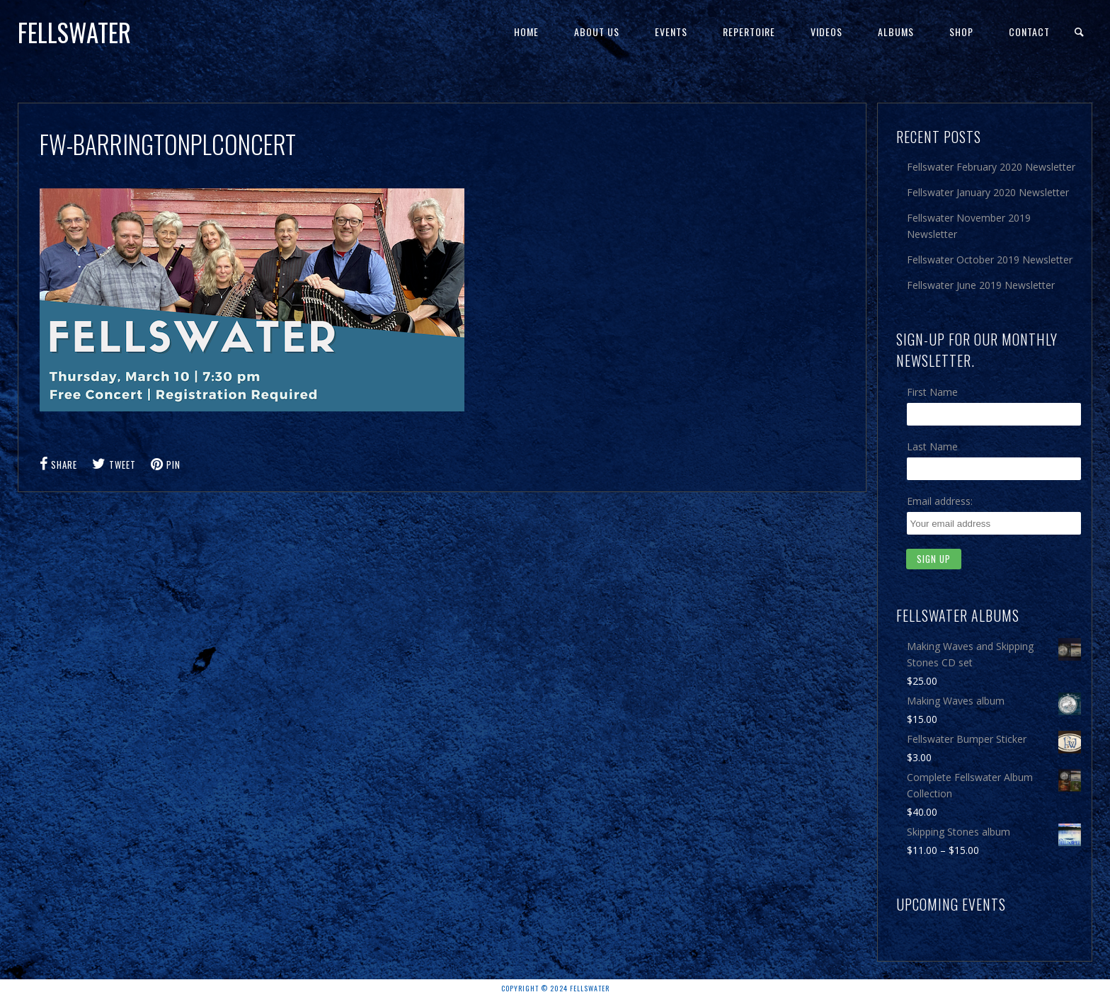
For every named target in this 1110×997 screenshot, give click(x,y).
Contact (1029, 31)
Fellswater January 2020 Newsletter (988, 192)
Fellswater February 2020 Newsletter (991, 166)
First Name (932, 392)
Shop (961, 31)
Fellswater (74, 31)
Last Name (932, 446)
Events (671, 31)
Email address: (940, 501)
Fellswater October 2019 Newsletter (989, 259)
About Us (596, 31)
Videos (826, 31)
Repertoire (749, 31)
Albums (896, 31)
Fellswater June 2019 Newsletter (981, 285)
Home (526, 31)
